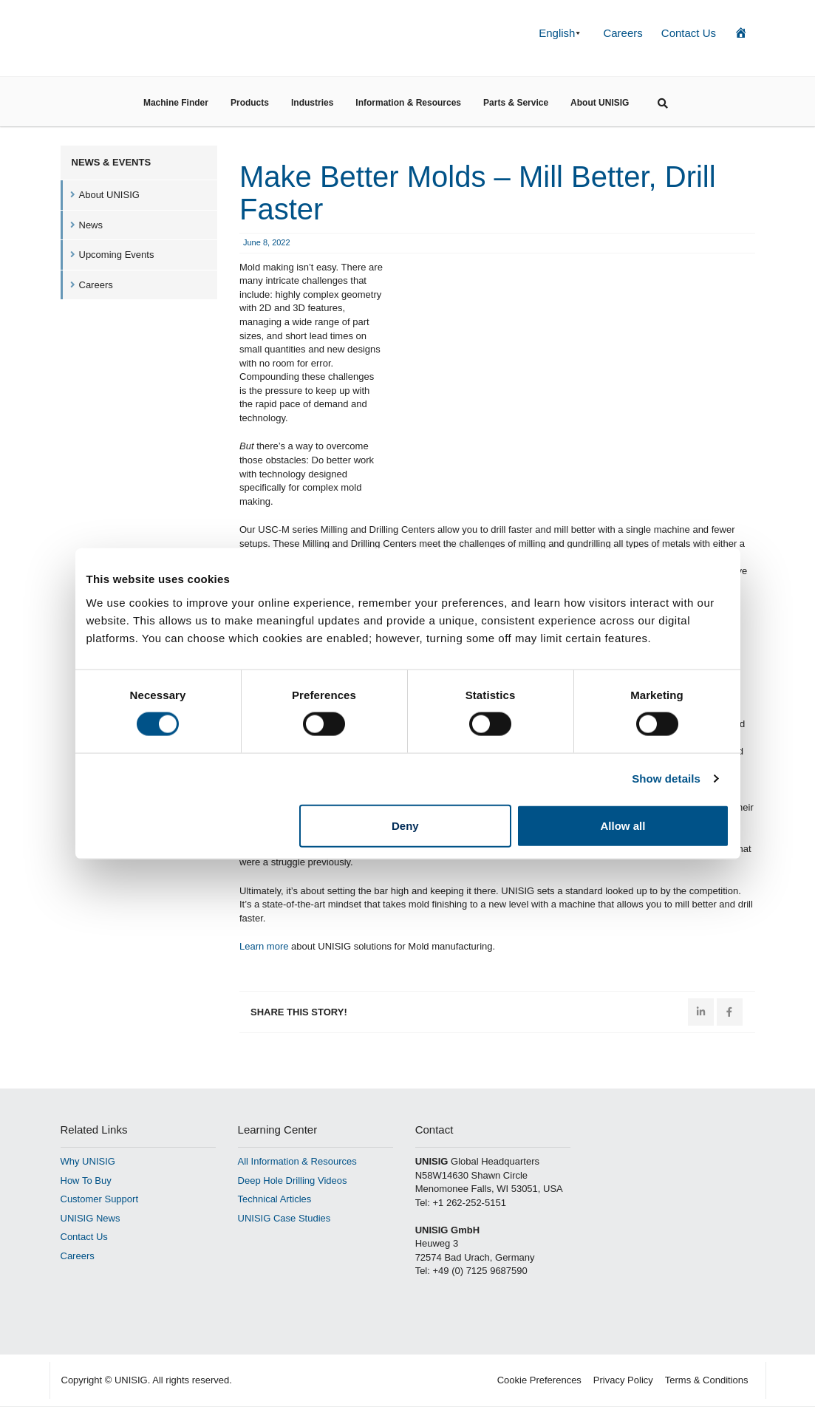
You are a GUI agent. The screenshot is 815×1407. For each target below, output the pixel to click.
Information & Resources (408, 103)
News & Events (111, 162)
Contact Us (688, 33)
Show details (666, 778)
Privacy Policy (623, 1380)
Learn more (263, 946)
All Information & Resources (297, 1161)
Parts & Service (515, 103)
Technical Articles (275, 1199)
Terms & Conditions (706, 1380)
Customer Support (100, 1199)
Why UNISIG (88, 1161)
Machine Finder (175, 103)
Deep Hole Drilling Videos (292, 1180)
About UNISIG (599, 103)
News (91, 225)
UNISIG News (90, 1218)
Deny (405, 825)
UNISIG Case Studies (284, 1218)
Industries (312, 103)
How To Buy (86, 1180)
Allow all (623, 825)
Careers (622, 33)
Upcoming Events (116, 254)
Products (250, 103)
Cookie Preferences (539, 1380)
